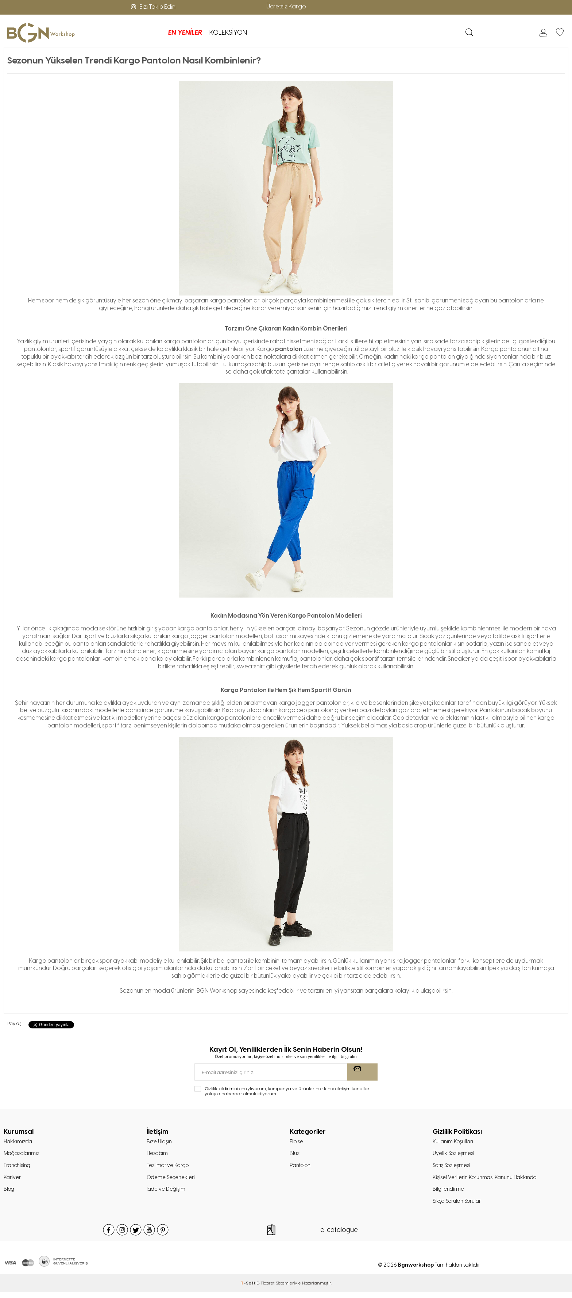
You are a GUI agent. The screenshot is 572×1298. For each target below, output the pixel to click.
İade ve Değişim (167, 1194)
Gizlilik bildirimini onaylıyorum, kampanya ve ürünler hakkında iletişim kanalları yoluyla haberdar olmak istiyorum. (288, 1092)
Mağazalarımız (23, 1155)
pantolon (288, 349)
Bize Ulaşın (160, 1143)
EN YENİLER (118, 32)
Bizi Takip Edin (152, 6)
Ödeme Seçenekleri (172, 1181)
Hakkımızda (19, 1143)
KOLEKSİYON (161, 32)
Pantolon (301, 1168)
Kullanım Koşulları (454, 1143)
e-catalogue (339, 1236)
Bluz (295, 1155)
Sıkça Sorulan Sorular (459, 1207)
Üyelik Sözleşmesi (455, 1155)
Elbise (297, 1143)
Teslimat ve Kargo (169, 1168)
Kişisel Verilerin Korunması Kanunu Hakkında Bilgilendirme (488, 1187)
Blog (9, 1194)
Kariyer (12, 1181)
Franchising (18, 1168)
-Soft (248, 1289)
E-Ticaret (265, 1288)
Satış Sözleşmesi (453, 1168)
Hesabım (158, 1155)
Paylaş (14, 1023)
